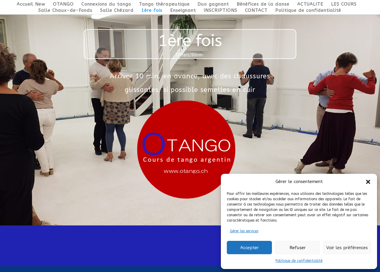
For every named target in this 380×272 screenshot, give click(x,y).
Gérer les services (244, 231)
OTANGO (63, 4)
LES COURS (344, 4)
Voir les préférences (347, 247)
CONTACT (256, 10)
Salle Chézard (117, 10)
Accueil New (31, 4)
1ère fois (151, 10)
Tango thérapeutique (164, 4)
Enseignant (183, 10)
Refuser (297, 247)
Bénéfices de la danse (263, 4)
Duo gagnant (213, 4)
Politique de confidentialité (299, 261)
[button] (368, 182)
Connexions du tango (106, 4)
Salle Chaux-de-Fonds (65, 10)
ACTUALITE (310, 4)
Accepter (249, 247)
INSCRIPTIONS (220, 10)
